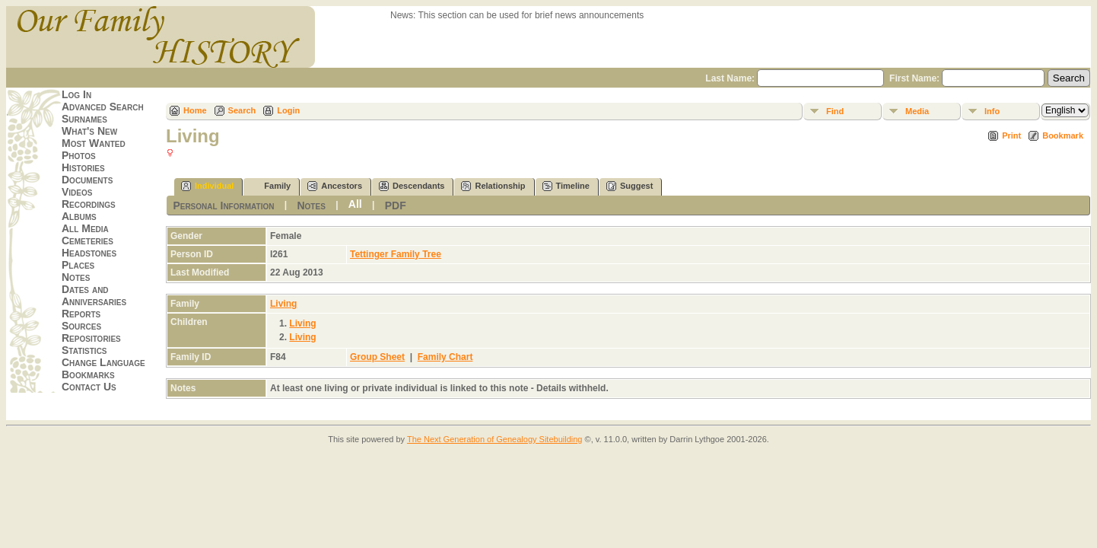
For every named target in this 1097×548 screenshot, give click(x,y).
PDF (395, 205)
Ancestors (334, 186)
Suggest (629, 186)
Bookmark (1062, 135)
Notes (76, 277)
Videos (77, 192)
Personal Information (223, 205)
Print (1011, 135)
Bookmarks (88, 374)
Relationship (493, 186)
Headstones (89, 253)
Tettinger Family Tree (395, 254)
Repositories (91, 338)
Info (992, 111)
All (355, 204)
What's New (89, 131)
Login (288, 110)
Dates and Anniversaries (94, 295)
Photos (79, 155)
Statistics (84, 350)
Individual (207, 186)
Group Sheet (377, 357)
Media (917, 111)
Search (242, 110)
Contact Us (89, 387)
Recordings (89, 204)
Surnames (84, 119)
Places (78, 265)
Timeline (566, 186)
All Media (85, 228)
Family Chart (445, 357)
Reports (81, 313)
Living (283, 303)
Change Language (103, 362)
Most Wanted (94, 143)
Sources (81, 326)
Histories (83, 167)
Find (835, 111)
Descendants (411, 186)
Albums (79, 216)
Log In (76, 94)
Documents (87, 180)
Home (195, 110)
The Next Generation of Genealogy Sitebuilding (495, 439)
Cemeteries (87, 240)
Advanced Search (103, 106)
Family (270, 186)
